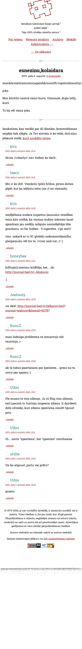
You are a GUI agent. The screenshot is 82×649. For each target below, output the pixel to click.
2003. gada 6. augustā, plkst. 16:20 (20, 208)
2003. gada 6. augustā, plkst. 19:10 (20, 392)
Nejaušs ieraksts (37, 39)
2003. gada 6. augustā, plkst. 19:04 (20, 330)
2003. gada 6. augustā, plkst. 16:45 (20, 299)
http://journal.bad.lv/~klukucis (26, 272)
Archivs (57, 39)
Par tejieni (15, 39)
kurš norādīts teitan (37, 138)
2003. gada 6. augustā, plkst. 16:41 (20, 260)
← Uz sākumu (41, 52)
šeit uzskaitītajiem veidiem (59, 538)
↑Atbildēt (9, 164)
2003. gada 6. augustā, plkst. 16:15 (20, 177)
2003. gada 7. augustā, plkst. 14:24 (20, 484)
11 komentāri (54, 75)
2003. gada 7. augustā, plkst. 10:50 (20, 458)
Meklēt (71, 39)
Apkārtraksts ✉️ (42, 44)
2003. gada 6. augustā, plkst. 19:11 (20, 432)
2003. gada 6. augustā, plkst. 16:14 (20, 151)
